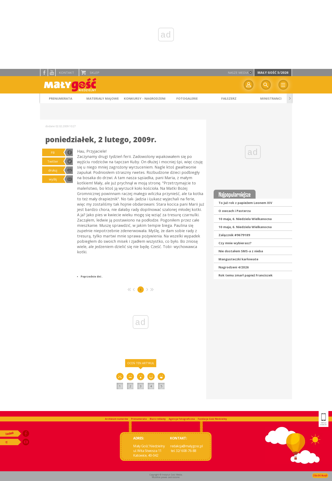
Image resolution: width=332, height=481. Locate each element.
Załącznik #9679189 (234, 235)
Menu (283, 85)
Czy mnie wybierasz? (235, 243)
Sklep (94, 72)
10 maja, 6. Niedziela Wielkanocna (245, 219)
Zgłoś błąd (320, 475)
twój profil (248, 85)
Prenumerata (139, 418)
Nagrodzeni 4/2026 (234, 267)
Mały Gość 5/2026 (272, 72)
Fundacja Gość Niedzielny (212, 418)
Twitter (52, 161)
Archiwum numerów (116, 418)
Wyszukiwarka (266, 85)
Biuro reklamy (158, 418)
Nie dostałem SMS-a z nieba (241, 251)
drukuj (52, 170)
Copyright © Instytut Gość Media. (166, 474)
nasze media (238, 72)
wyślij (53, 179)
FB (53, 152)
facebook (44, 72)
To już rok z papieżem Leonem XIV (245, 203)
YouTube (51, 72)
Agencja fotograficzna (182, 418)
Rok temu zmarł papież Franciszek (246, 275)
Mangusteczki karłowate (238, 259)
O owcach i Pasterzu (235, 211)
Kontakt (66, 72)
